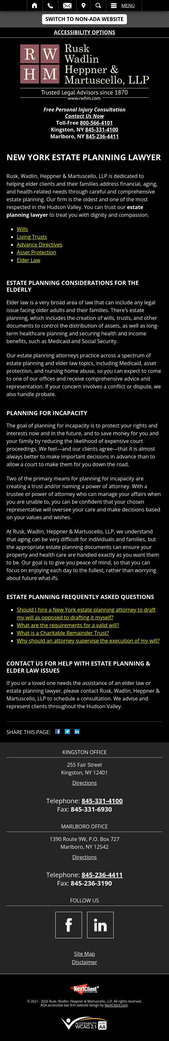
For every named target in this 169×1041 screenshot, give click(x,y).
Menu (128, 5)
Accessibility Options (84, 32)
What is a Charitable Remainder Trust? (63, 632)
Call (50, 5)
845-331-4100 (101, 129)
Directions (84, 783)
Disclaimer (84, 962)
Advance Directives (39, 244)
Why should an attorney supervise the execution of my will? (88, 640)
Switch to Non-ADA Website (84, 19)
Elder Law (28, 260)
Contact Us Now (84, 116)
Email (67, 5)
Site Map (84, 953)
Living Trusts (32, 236)
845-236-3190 (91, 883)
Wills (22, 229)
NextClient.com (116, 1005)
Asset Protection (36, 252)
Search (98, 5)
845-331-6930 (91, 809)
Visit (83, 5)
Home (34, 5)
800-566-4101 (96, 122)
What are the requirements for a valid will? (68, 625)
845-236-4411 (102, 136)
